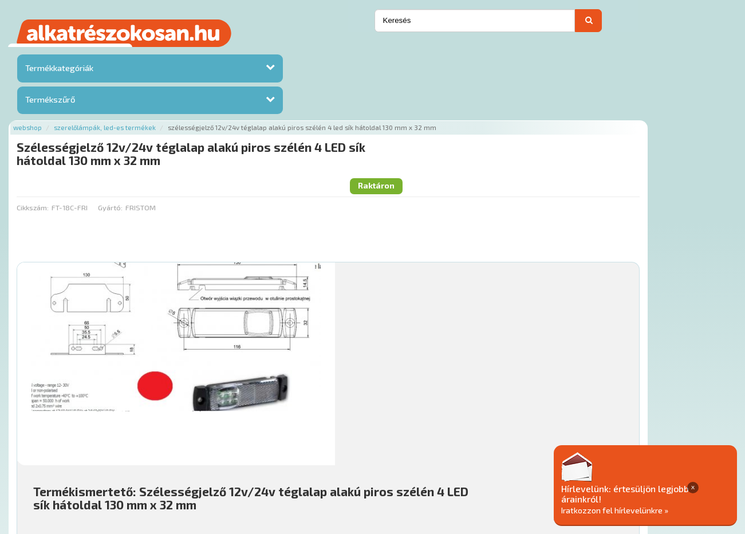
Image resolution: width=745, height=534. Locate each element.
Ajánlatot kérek (603, 24)
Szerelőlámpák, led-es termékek (226, 53)
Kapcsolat (657, 24)
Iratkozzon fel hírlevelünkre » (657, 509)
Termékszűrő (49, 102)
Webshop (149, 53)
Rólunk (199, 464)
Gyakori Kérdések (357, 464)
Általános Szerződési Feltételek (458, 464)
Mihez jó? (374, 364)
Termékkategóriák (57, 71)
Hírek (231, 464)
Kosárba (662, 396)
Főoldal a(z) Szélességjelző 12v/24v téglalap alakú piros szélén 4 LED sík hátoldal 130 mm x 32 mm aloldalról (336, 428)
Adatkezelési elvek (563, 464)
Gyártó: (231, 109)
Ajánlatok (158, 464)
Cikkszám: (154, 109)
